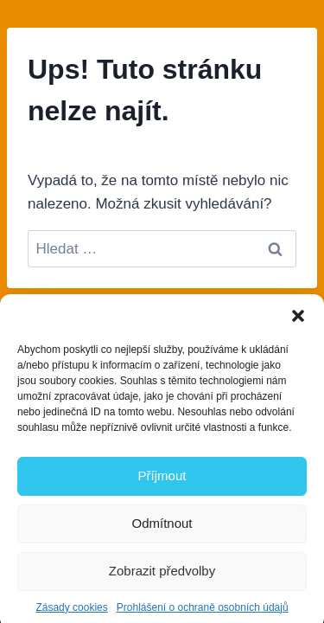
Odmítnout (161, 528)
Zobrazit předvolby (162, 575)
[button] (298, 320)
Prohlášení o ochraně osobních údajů (203, 612)
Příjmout (162, 480)
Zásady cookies (71, 612)
